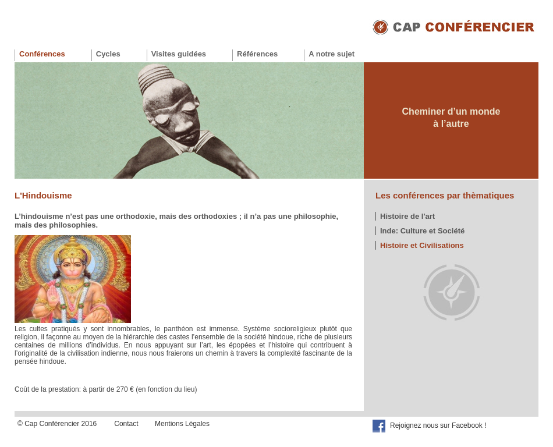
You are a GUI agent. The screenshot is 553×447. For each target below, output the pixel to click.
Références (257, 53)
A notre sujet (332, 53)
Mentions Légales (182, 424)
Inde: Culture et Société (422, 230)
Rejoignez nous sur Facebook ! (438, 425)
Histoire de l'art (407, 216)
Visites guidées (178, 53)
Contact (126, 424)
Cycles (108, 53)
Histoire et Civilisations (422, 245)
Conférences (42, 53)
